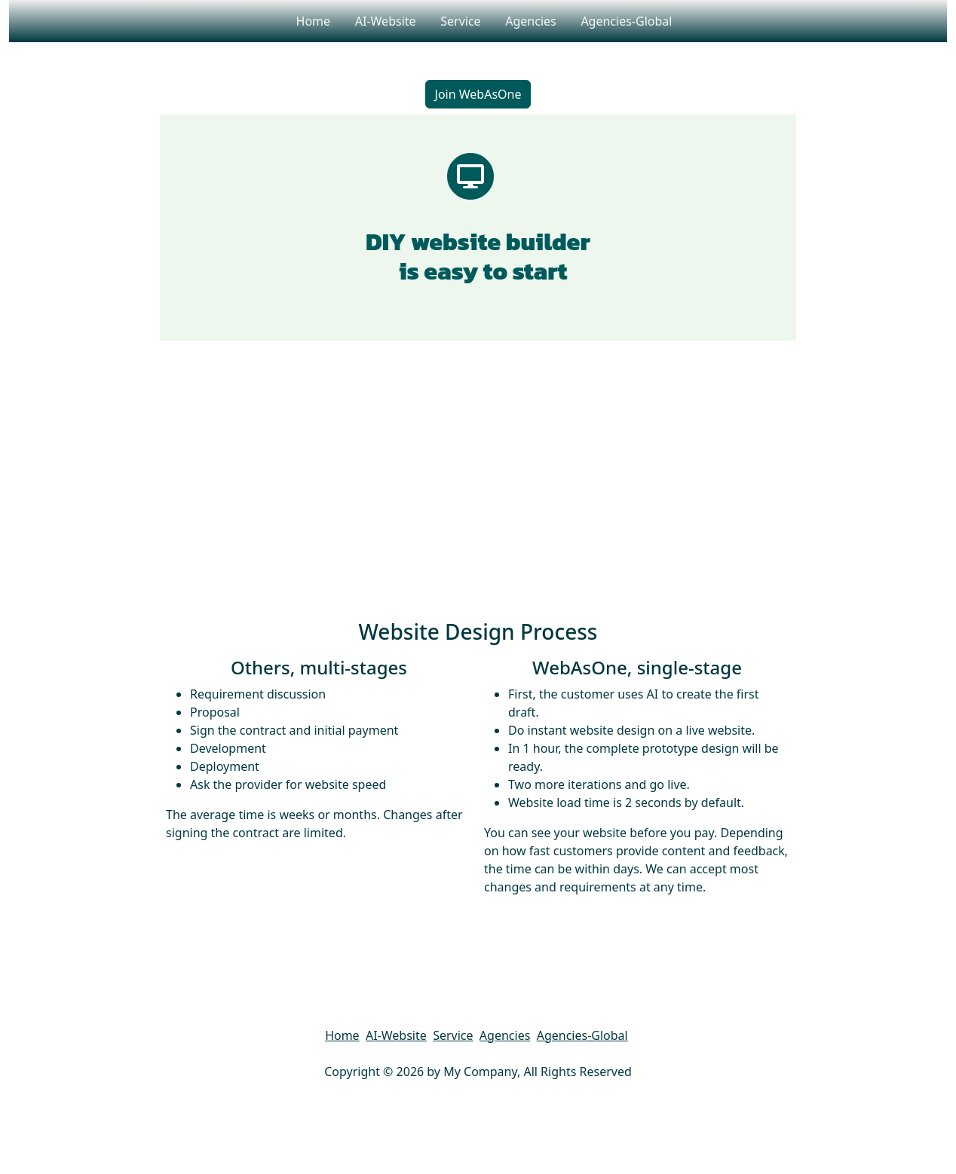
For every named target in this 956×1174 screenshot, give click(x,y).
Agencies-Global (627, 21)
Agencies (530, 21)
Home (313, 21)
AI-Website (384, 21)
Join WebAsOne (478, 94)
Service (460, 21)
